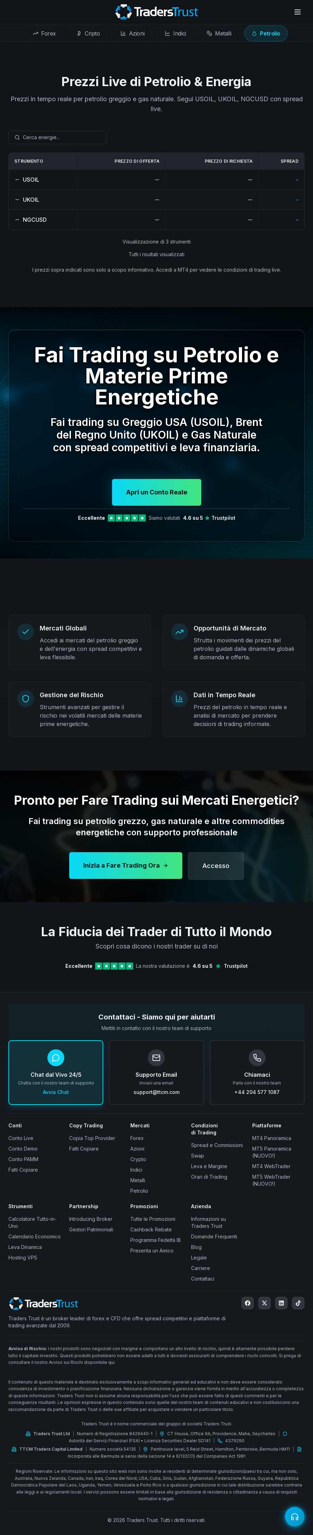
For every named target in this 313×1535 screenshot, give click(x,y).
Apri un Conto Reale (156, 492)
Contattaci (202, 1279)
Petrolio (139, 1191)
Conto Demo (23, 1149)
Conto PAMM (23, 1159)
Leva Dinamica (25, 1247)
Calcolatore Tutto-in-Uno (32, 1222)
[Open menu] (297, 12)
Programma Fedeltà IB (155, 1240)
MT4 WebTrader (271, 1166)
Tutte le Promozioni (152, 1219)
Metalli (137, 1180)
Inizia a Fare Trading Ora (125, 872)
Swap (197, 1156)
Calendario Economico (34, 1236)
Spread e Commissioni (217, 1145)
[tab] (44, 33)
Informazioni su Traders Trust (208, 1222)
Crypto (138, 1159)
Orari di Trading (209, 1177)
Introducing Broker (90, 1219)
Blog (196, 1247)
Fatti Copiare (23, 1170)
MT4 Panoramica (271, 1138)
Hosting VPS (22, 1258)
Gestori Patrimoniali (91, 1229)
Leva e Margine (209, 1166)
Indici (136, 1170)
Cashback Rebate (151, 1229)
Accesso (215, 872)
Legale (199, 1258)
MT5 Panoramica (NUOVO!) (271, 1152)
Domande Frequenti (214, 1236)
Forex (137, 1138)
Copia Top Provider (92, 1138)
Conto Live (20, 1138)
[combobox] (57, 137)
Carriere (200, 1268)
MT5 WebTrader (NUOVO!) (271, 1180)
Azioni (137, 1149)
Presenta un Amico (152, 1251)
